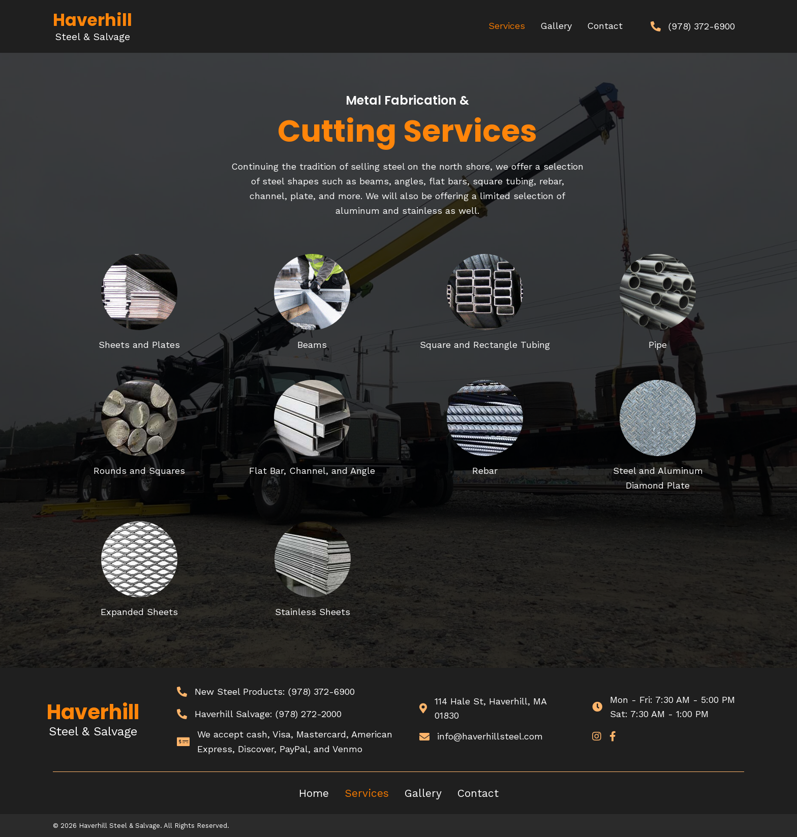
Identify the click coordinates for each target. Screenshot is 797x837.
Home (314, 793)
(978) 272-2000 (308, 714)
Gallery (423, 793)
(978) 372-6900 (321, 691)
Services (367, 793)
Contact (478, 793)
